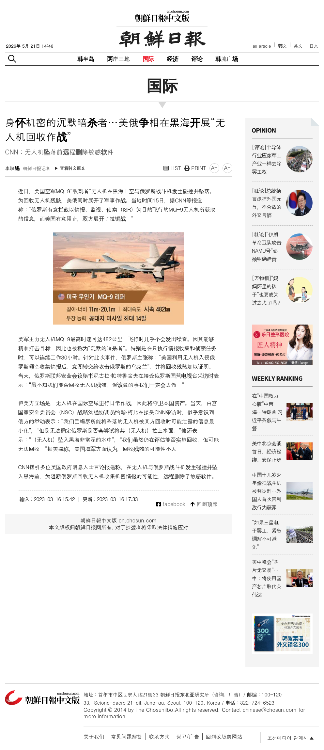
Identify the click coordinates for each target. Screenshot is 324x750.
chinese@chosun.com (269, 709)
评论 (196, 59)
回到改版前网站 (224, 736)
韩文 (282, 46)
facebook (170, 504)
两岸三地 (118, 59)
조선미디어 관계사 (287, 737)
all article (262, 46)
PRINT (195, 168)
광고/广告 (187, 736)
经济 (172, 59)
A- (227, 167)
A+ (214, 167)
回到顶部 (203, 504)
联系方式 (159, 736)
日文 (313, 46)
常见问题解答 (126, 736)
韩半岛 (85, 59)
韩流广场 (226, 59)
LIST (172, 168)
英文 (298, 46)
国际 (148, 59)
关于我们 (94, 736)
